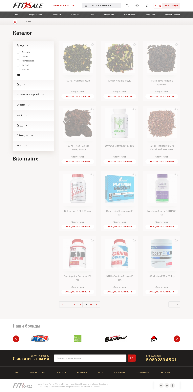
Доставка (150, 15)
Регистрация (171, 6)
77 (74, 304)
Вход (158, 6)
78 (79, 304)
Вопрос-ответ (35, 15)
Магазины (109, 15)
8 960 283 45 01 (161, 359)
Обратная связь (172, 15)
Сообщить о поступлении (78, 96)
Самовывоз (129, 15)
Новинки (75, 15)
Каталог (28, 21)
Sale (92, 15)
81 (97, 304)
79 (85, 304)
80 (91, 304)
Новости (57, 15)
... (68, 304)
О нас (15, 15)
